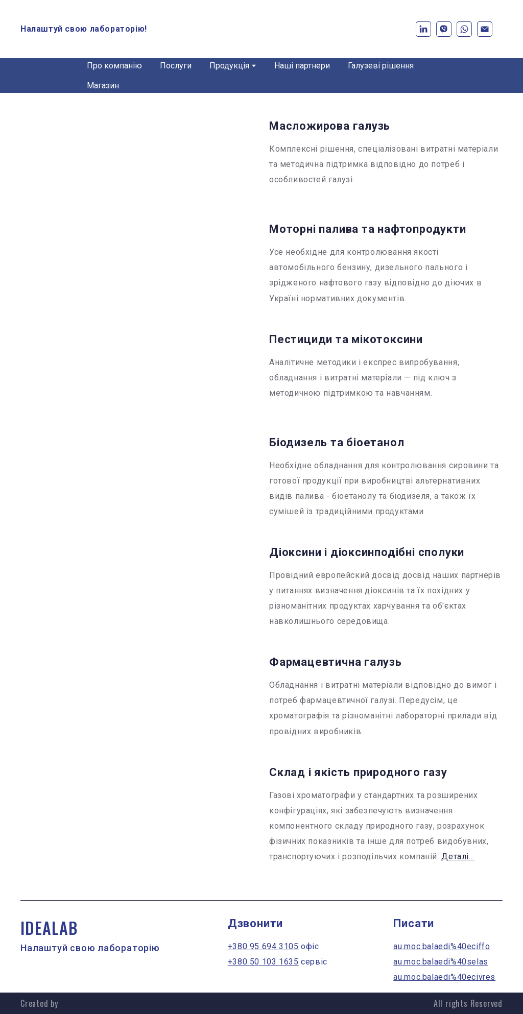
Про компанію (114, 65)
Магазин (103, 85)
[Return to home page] (261, 29)
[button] (423, 29)
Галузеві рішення (381, 65)
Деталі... (457, 856)
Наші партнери (302, 65)
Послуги (176, 65)
